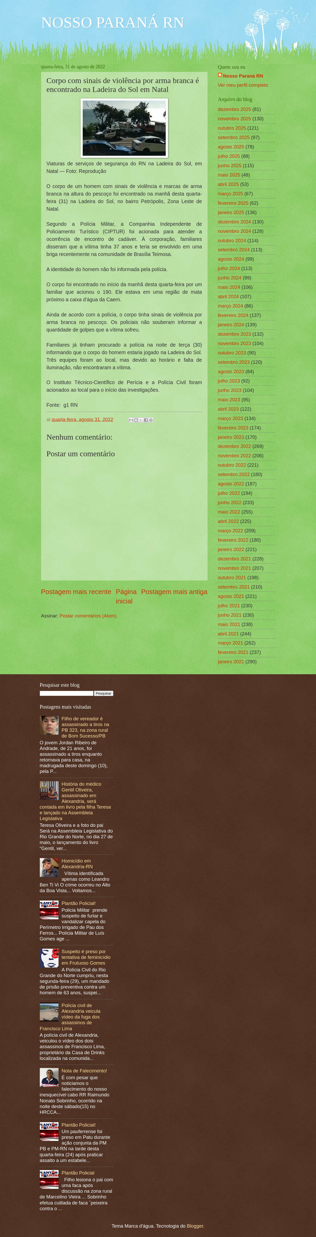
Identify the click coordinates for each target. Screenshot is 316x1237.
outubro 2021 (232, 577)
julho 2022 (229, 493)
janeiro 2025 (231, 212)
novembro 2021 (234, 568)
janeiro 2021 (231, 661)
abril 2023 (228, 409)
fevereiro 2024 (233, 315)
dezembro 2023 (234, 334)
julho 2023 (229, 381)
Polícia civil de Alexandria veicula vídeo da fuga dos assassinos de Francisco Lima (70, 1017)
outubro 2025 (232, 128)
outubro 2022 (232, 465)
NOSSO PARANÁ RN (112, 22)
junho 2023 (230, 390)
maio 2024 (229, 287)
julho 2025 (229, 156)
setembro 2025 (234, 137)
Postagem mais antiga (174, 591)
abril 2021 (228, 633)
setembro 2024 (234, 249)
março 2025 (230, 193)
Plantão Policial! (79, 903)
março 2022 (230, 530)
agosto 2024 (231, 259)
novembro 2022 (234, 455)
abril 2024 (228, 296)
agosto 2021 (231, 596)
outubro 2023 (232, 352)
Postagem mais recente (76, 591)
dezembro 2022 (234, 446)
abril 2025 (228, 184)
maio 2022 (229, 512)
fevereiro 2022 (233, 540)
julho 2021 (229, 605)
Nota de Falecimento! (84, 1070)
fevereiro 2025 (233, 203)
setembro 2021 (234, 587)
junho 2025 (230, 165)
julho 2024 (229, 268)
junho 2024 (230, 277)
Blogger (195, 1226)
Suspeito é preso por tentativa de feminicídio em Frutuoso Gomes (86, 957)
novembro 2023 (234, 343)
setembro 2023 (234, 362)
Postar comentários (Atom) (88, 615)
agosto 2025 (231, 146)
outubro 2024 (232, 240)
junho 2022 (230, 502)
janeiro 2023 (231, 437)
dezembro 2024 (234, 221)
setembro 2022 (234, 474)
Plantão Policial (78, 1173)
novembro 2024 (234, 231)
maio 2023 (229, 399)
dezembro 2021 (234, 558)
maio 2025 (229, 175)
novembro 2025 (234, 118)
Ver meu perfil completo (243, 85)
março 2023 (230, 418)
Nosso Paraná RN (243, 76)
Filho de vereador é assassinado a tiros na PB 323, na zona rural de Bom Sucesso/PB (85, 727)
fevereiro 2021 (233, 652)
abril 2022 (228, 521)
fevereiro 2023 (233, 427)
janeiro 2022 (231, 549)
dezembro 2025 (234, 109)
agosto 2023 (231, 371)
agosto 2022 (231, 483)
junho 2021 (230, 615)
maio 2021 (229, 624)
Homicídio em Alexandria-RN (77, 863)
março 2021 (230, 643)
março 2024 (230, 306)
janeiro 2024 (231, 324)
